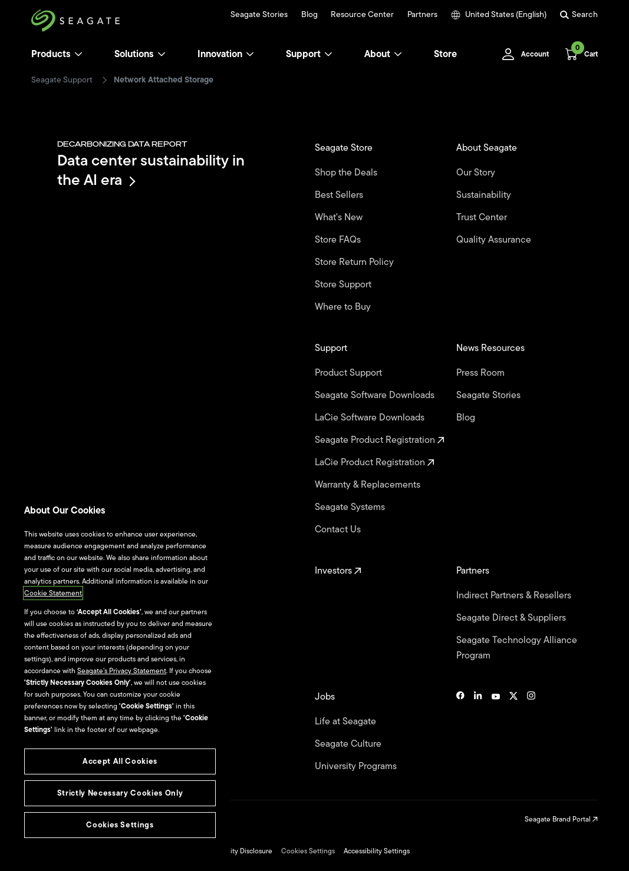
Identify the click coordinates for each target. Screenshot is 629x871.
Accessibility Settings (377, 851)
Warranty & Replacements (369, 484)
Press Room (481, 372)
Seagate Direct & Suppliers (512, 617)
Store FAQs (339, 239)
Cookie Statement (53, 593)
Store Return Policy (355, 262)
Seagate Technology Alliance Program (516, 647)
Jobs (326, 696)
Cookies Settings (308, 851)
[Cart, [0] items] (578, 54)
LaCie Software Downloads (371, 417)
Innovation (225, 54)
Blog (309, 14)
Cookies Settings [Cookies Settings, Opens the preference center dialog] (120, 825)
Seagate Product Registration (379, 440)
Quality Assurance (495, 239)
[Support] (328, 54)
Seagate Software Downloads (376, 395)
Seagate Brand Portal (561, 819)
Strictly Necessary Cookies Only (120, 793)
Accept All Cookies (120, 761)
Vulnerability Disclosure (235, 851)
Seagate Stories (259, 14)
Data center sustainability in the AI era (151, 170)
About (383, 54)
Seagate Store (345, 147)
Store (445, 54)
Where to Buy (344, 306)
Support (303, 54)
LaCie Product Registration (374, 462)
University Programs (357, 766)
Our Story (477, 172)
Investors (338, 570)
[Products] (78, 54)
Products (51, 54)
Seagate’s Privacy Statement (121, 671)
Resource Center (362, 14)
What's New (340, 217)
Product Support (349, 372)
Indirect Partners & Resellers (515, 595)
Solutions (140, 54)
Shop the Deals (348, 172)
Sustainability (484, 195)
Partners (422, 14)
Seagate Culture (349, 743)
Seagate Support (62, 80)
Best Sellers (340, 195)
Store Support (344, 284)
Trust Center (482, 217)
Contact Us (339, 529)
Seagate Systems (351, 507)
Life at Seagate (346, 721)
